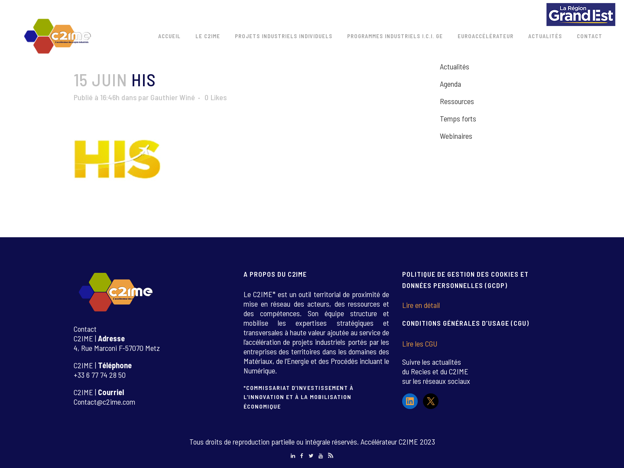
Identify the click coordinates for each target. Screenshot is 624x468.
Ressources (457, 101)
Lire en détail (421, 305)
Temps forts (458, 118)
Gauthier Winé (172, 97)
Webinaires (456, 136)
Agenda (450, 83)
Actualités (454, 66)
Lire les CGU (419, 343)
